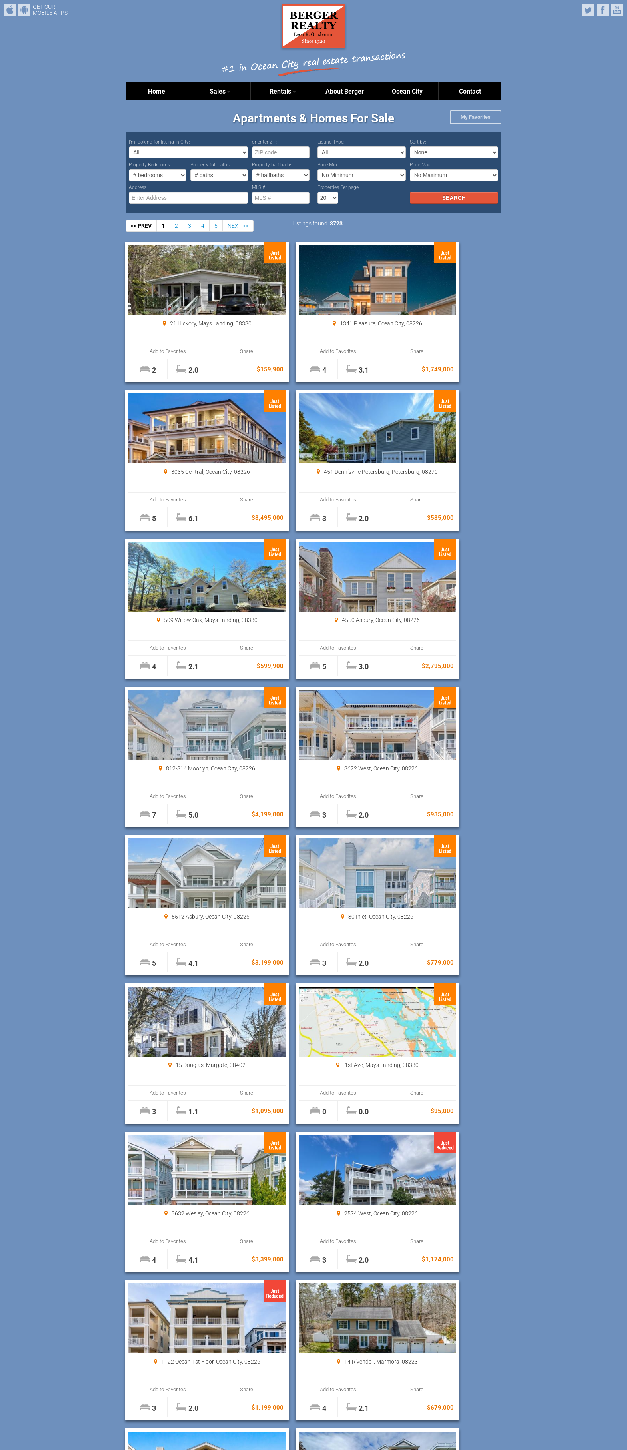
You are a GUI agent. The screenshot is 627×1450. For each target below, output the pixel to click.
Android (24, 10)
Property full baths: (210, 165)
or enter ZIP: (265, 142)
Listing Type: (331, 142)
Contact (470, 91)
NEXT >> (238, 226)
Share (214, 351)
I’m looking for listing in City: (159, 142)
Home (156, 91)
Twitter (588, 10)
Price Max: (420, 165)
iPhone (10, 10)
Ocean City (407, 91)
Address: (138, 187)
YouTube (617, 10)
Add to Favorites (157, 351)
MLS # (258, 187)
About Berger (344, 91)
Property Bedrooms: (150, 165)
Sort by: (418, 142)
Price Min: (327, 165)
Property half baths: (273, 165)
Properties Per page (338, 187)
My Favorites (476, 117)
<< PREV (141, 226)
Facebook (603, 10)
